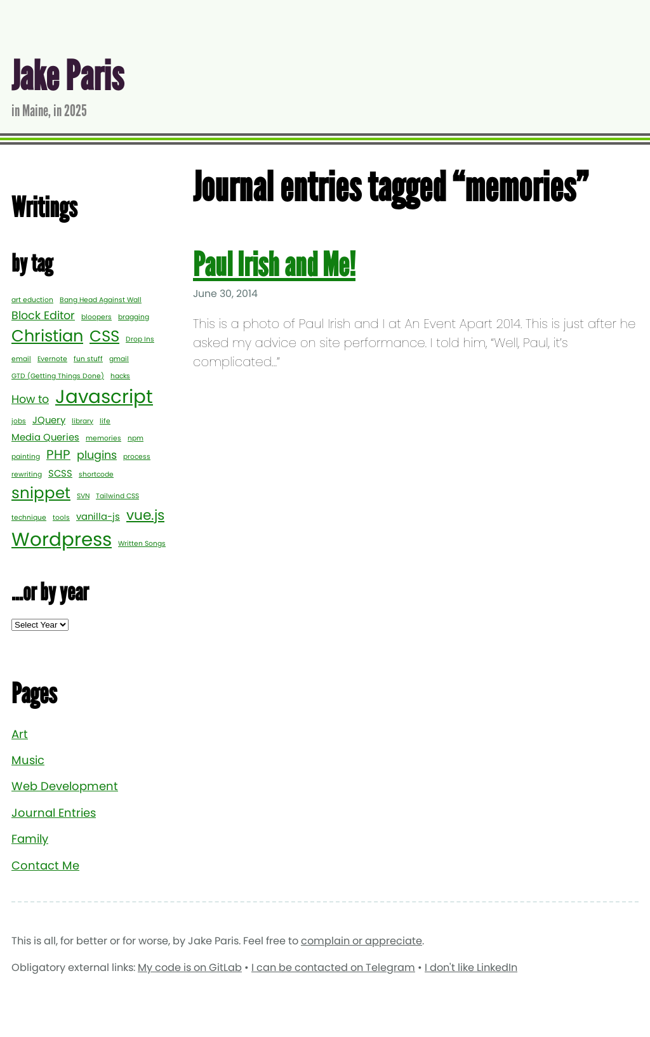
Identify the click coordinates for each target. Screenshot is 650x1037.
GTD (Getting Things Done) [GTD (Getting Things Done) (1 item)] (57, 376)
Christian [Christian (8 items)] (47, 335)
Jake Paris (67, 76)
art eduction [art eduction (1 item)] (32, 300)
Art (19, 734)
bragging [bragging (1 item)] (133, 317)
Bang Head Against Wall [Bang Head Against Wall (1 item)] (101, 300)
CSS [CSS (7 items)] (104, 336)
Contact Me (45, 865)
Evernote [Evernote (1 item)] (52, 359)
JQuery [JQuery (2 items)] (48, 419)
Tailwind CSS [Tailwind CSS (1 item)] (117, 496)
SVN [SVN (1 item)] (83, 496)
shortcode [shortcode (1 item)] (96, 474)
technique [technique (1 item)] (28, 517)
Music (27, 760)
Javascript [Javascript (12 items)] (104, 396)
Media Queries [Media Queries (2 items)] (45, 437)
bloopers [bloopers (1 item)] (96, 317)
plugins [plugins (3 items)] (97, 455)
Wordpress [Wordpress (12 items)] (61, 539)
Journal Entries (53, 813)
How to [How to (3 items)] (30, 399)
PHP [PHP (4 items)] (58, 454)
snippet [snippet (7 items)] (40, 493)
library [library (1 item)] (82, 421)
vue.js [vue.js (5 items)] (145, 515)
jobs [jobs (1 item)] (18, 421)
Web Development (64, 786)
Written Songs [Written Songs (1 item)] (142, 543)
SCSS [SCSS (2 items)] (60, 473)
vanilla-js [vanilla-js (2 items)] (98, 516)
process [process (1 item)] (136, 456)
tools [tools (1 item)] (61, 517)
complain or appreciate (361, 941)
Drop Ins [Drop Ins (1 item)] (140, 339)
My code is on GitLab (190, 967)
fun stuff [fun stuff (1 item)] (88, 359)
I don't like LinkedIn (471, 967)
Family (29, 839)
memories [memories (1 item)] (103, 438)
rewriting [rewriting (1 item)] (26, 474)
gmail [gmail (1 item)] (119, 359)
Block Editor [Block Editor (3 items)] (43, 315)
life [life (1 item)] (105, 421)
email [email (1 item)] (21, 359)
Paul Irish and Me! (274, 265)
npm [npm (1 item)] (135, 438)
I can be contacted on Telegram (333, 967)
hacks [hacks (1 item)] (120, 376)
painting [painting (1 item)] (25, 456)
